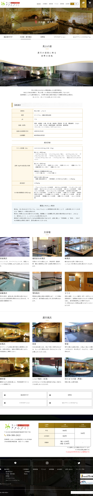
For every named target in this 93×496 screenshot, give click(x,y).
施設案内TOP (8, 37)
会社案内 (59, 469)
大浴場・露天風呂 (26, 37)
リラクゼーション (59, 37)
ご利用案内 (26, 469)
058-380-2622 (14, 435)
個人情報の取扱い (4, 492)
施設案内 (6, 469)
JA (72, 3)
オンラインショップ (5, 483)
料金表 (26, 473)
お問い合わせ (69, 469)
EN (76, 3)
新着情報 (35, 469)
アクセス (43, 469)
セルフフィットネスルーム (82, 37)
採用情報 (51, 469)
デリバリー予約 (80, 469)
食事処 (42, 37)
